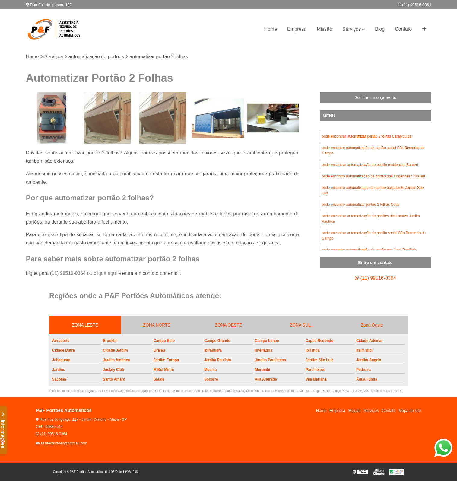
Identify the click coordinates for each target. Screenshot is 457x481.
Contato (403, 29)
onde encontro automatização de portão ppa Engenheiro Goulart (373, 176)
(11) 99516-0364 (414, 4)
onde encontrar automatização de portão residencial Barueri (370, 165)
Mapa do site (409, 410)
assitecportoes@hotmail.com (61, 443)
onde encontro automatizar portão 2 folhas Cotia (360, 204)
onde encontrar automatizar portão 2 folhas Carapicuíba (367, 136)
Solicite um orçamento (375, 97)
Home (270, 29)
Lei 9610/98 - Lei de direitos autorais (377, 391)
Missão (324, 29)
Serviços (351, 29)
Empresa (296, 29)
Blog (380, 29)
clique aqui (105, 273)
